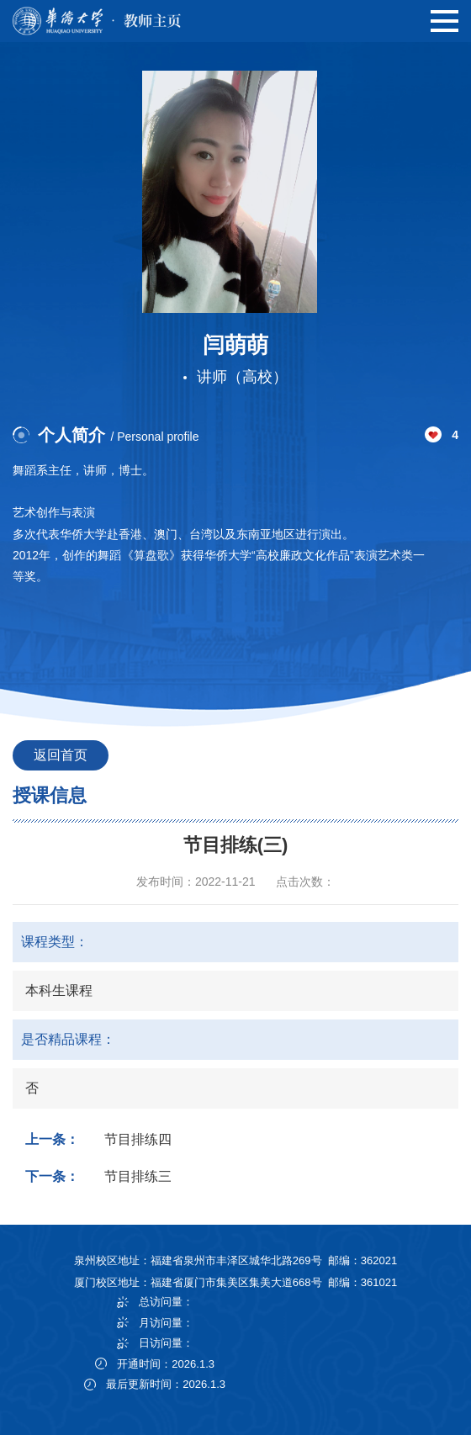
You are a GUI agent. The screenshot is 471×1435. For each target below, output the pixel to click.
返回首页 (60, 755)
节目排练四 (138, 1139)
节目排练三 (138, 1176)
